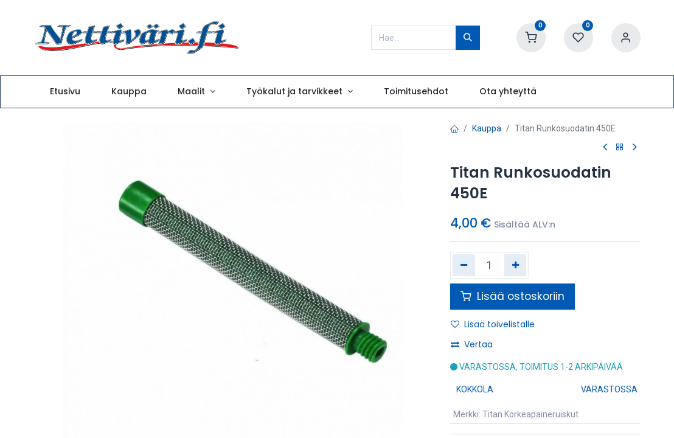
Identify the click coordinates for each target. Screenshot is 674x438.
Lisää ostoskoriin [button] (512, 296)
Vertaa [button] (472, 344)
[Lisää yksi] (515, 265)
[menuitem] (65, 92)
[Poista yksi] (464, 265)
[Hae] (468, 38)
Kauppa (486, 128)
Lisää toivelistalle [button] (493, 324)
